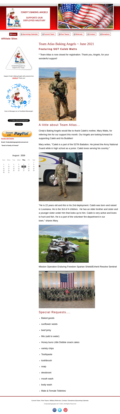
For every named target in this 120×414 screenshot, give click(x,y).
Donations (106, 34)
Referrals (79, 34)
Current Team (49, 34)
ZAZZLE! (15, 78)
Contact (92, 34)
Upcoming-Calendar (30, 34)
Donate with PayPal (7, 138)
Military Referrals (55, 400)
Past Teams (64, 34)
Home (14, 34)
